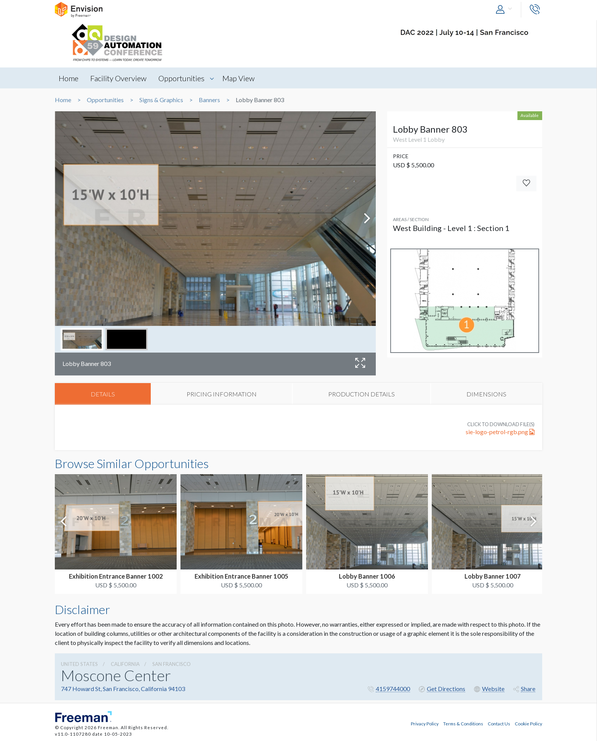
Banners (209, 100)
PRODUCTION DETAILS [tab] (361, 394)
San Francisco (171, 664)
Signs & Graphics (161, 100)
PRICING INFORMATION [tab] (222, 394)
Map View (240, 78)
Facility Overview (119, 78)
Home (68, 78)
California (125, 664)
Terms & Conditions (463, 723)
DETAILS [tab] (103, 394)
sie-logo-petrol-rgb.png (500, 432)
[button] (505, 10)
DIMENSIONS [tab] (486, 394)
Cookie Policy (528, 723)
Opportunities (183, 78)
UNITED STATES (79, 664)
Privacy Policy (425, 723)
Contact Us (499, 723)
